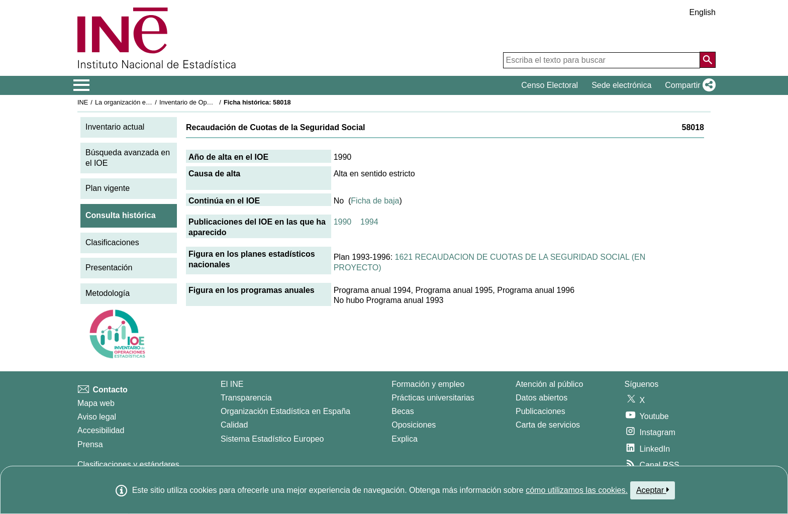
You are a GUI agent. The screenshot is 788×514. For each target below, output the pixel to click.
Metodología (107, 293)
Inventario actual (114, 127)
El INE (232, 384)
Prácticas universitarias (432, 397)
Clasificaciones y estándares (128, 464)
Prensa (90, 444)
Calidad (234, 425)
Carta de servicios (548, 425)
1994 (369, 222)
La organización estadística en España (150, 102)
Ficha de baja (375, 200)
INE (82, 102)
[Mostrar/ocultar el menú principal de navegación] (81, 85)
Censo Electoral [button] (549, 85)
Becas (402, 411)
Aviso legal (96, 417)
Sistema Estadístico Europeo (272, 439)
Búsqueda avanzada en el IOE (127, 157)
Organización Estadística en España (285, 411)
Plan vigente (107, 188)
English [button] (703, 12)
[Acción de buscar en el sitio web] (708, 60)
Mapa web (96, 403)
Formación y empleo (427, 384)
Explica (404, 439)
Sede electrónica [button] (621, 85)
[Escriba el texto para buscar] (601, 60)
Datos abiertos (541, 397)
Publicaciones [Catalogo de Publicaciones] (540, 411)
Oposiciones (413, 425)
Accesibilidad (100, 430)
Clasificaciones (112, 242)
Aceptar (652, 489)
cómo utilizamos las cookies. (577, 490)
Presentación (108, 267)
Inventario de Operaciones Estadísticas (215, 102)
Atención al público (549, 384)
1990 (343, 222)
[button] (688, 85)
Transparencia (246, 397)
